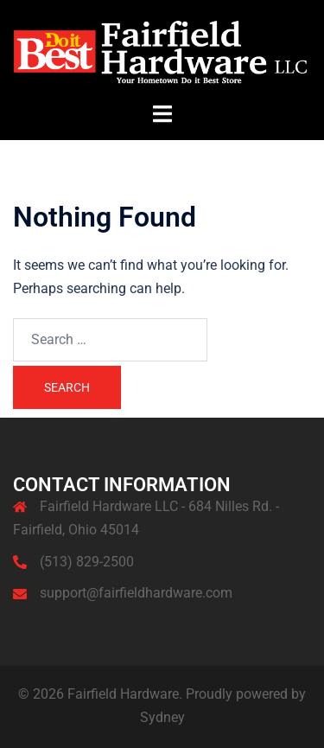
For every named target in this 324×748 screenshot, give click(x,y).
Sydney (162, 717)
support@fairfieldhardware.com (136, 593)
